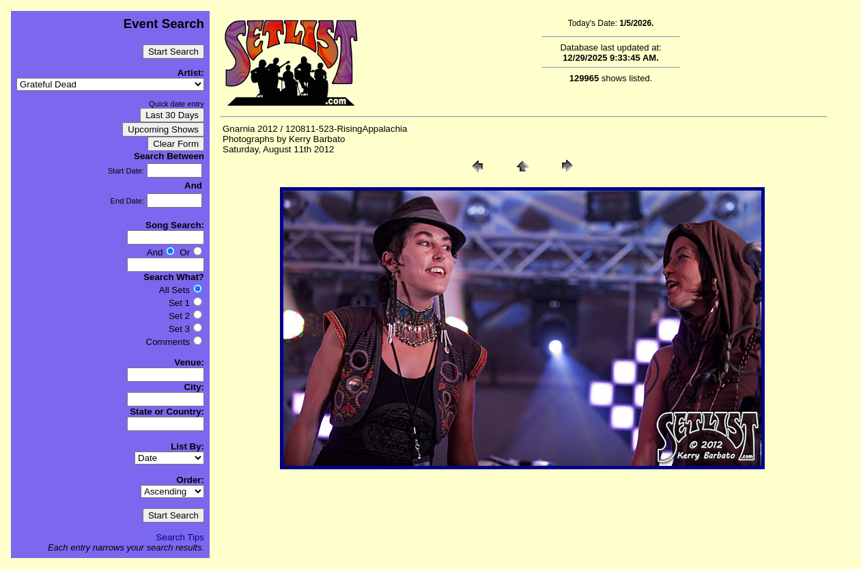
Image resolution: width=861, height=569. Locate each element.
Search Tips (180, 537)
